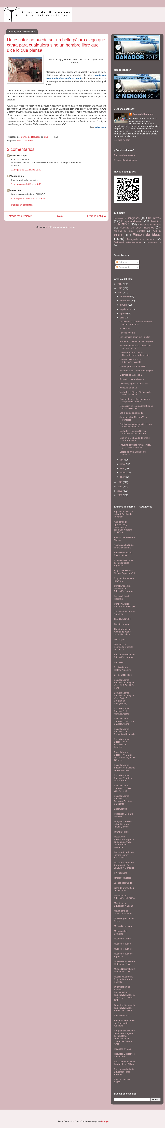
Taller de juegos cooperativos (133, 383)
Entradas (122, 262)
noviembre (125, 300)
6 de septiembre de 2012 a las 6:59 (28, 198)
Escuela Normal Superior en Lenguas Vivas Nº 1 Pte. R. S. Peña (124, 684)
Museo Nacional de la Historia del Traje (124, 962)
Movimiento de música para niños (123, 912)
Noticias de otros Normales (129, 231)
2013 (120, 288)
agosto (123, 313)
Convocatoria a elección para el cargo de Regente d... (134, 400)
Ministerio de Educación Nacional (123, 904)
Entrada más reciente (19, 216)
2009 (120, 491)
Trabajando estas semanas (127, 242)
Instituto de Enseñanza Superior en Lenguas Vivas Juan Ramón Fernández (124, 841)
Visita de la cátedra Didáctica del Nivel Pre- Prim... (135, 393)
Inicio (60, 216)
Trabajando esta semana (140, 239)
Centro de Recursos (143, 114)
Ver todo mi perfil (122, 140)
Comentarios (123, 267)
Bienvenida (118, 218)
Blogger (105, 1121)
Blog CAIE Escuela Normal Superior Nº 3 (124, 571)
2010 (120, 486)
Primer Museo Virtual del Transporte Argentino (124, 1023)
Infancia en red (121, 832)
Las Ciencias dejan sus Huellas (134, 337)
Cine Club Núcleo (122, 619)
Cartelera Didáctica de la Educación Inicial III (131, 360)
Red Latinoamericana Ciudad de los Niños (124, 1063)
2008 (120, 495)
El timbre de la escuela (130, 375)
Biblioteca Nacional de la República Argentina (123, 563)
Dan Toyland (120, 639)
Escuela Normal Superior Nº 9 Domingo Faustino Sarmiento (123, 800)
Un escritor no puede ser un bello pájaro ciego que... (135, 323)
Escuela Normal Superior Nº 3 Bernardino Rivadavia (124, 731)
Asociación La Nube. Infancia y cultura (124, 546)
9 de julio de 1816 (128, 387)
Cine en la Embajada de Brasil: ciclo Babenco (134, 439)
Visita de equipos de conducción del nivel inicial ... (135, 347)
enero (123, 477)
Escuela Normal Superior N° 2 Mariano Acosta (122, 711)
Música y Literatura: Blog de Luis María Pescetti (123, 979)
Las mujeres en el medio (131, 413)
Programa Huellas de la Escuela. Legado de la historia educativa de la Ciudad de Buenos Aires (124, 1037)
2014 (120, 284)
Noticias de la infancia (149, 224)
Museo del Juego (122, 943)
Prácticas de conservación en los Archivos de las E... (135, 425)
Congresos (133, 218)
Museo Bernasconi (123, 926)
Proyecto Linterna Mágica (131, 379)
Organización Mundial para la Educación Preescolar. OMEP (124, 1008)
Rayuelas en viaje (122, 1049)
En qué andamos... (132, 221)
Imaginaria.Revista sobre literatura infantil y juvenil (123, 824)
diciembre (125, 296)
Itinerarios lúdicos (122, 878)
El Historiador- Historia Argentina (122, 668)
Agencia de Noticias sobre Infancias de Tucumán (123, 514)
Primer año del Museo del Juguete (136, 341)
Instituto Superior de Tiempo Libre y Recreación (124, 855)
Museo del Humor (122, 938)
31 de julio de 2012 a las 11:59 (26, 169)
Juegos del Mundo (123, 883)
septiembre (126, 309)
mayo (123, 464)
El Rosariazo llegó (123, 675)
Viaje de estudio (153, 242)
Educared (118, 662)
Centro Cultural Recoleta (121, 597)
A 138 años (124, 328)
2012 (120, 292)
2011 (120, 482)
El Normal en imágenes (125, 160)
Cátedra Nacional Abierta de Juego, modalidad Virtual (122, 632)
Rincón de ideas (25, 140)
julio (122, 317)
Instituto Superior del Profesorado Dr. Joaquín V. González (124, 865)
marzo (123, 472)
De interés (154, 218)
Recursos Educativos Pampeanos (124, 1055)
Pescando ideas (122, 1015)
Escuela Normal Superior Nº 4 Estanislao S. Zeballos (122, 743)
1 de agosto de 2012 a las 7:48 (26, 184)
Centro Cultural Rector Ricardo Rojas (124, 605)
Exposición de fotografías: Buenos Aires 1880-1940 (136, 407)
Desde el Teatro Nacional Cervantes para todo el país (134, 353)
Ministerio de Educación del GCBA (124, 897)
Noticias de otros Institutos (137, 227)
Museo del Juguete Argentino (123, 955)
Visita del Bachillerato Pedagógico (136, 370)
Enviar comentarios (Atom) (63, 227)
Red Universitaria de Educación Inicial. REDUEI (124, 1072)
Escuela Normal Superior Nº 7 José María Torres (123, 778)
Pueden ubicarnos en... (125, 155)
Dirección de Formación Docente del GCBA (123, 647)
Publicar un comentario (22, 205)
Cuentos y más (121, 624)
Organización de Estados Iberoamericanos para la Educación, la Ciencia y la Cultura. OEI (124, 993)
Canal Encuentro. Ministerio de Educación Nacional (123, 588)
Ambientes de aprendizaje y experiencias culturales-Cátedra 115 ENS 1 (123, 527)
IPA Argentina (120, 873)
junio (122, 459)
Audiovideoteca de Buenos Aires (123, 554)
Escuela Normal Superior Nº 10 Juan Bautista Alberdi (124, 721)
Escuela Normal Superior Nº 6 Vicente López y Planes (124, 768)
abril (122, 468)
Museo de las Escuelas (120, 932)
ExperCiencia (120, 809)
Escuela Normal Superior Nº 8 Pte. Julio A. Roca (123, 788)
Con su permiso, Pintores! (132, 366)
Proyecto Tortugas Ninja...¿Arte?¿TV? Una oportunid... (135, 446)
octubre (124, 305)
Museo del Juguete (123, 949)
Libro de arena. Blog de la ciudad (124, 889)
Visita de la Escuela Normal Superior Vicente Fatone (132, 432)
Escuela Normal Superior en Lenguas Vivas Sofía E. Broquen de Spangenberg (124, 698)
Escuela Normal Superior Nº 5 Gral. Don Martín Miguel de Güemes (124, 756)
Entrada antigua (96, 216)
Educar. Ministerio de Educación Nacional (124, 656)
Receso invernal (127, 332)
